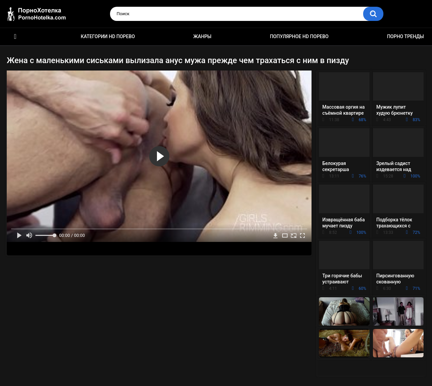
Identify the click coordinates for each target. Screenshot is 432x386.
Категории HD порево (108, 36)
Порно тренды (405, 36)
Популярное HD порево (299, 36)
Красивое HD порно (15, 36)
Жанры (202, 36)
